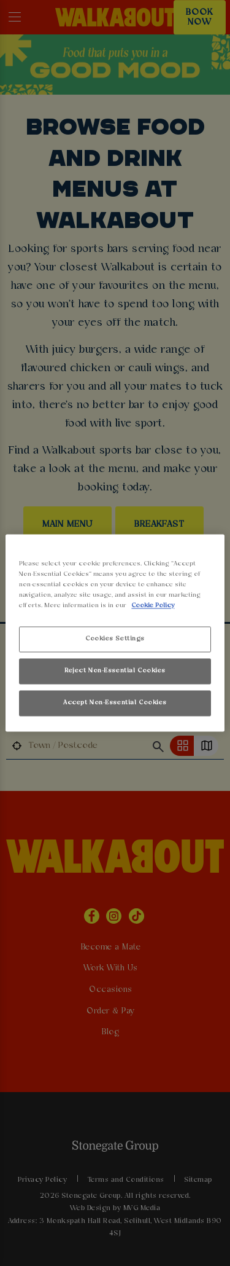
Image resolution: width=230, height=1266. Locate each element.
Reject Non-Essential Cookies (115, 671)
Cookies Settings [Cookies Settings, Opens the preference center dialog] (115, 639)
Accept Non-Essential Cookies (115, 703)
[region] (115, 632)
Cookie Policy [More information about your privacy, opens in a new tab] (152, 606)
